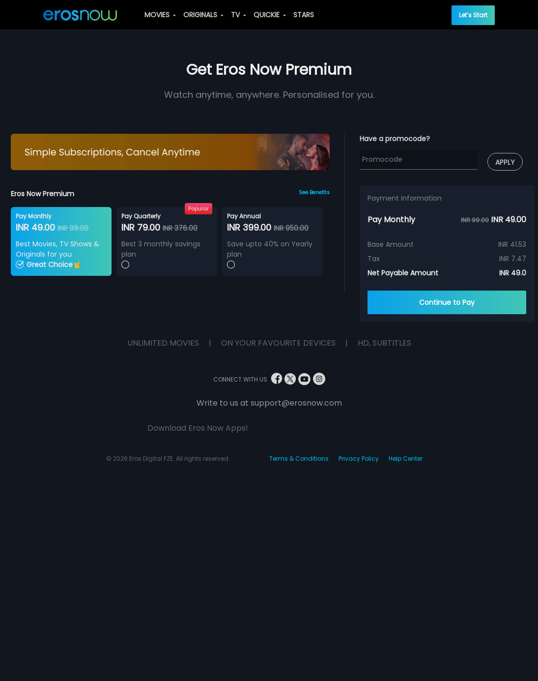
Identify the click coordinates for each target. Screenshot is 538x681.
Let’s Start (473, 15)
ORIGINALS (203, 15)
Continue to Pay (447, 302)
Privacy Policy (359, 458)
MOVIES (160, 15)
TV (238, 15)
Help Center (406, 458)
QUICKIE (270, 15)
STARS (303, 15)
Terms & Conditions (299, 458)
